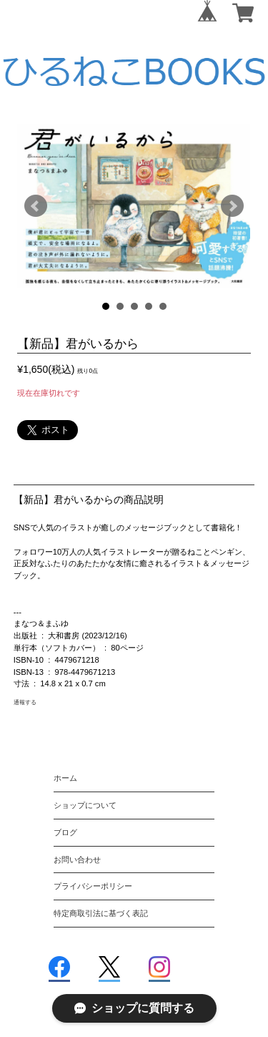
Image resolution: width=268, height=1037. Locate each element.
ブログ (65, 832)
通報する (25, 702)
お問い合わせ (77, 859)
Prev (35, 206)
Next (232, 206)
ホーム (65, 778)
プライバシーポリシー (93, 886)
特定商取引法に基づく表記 (101, 913)
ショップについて (85, 805)
